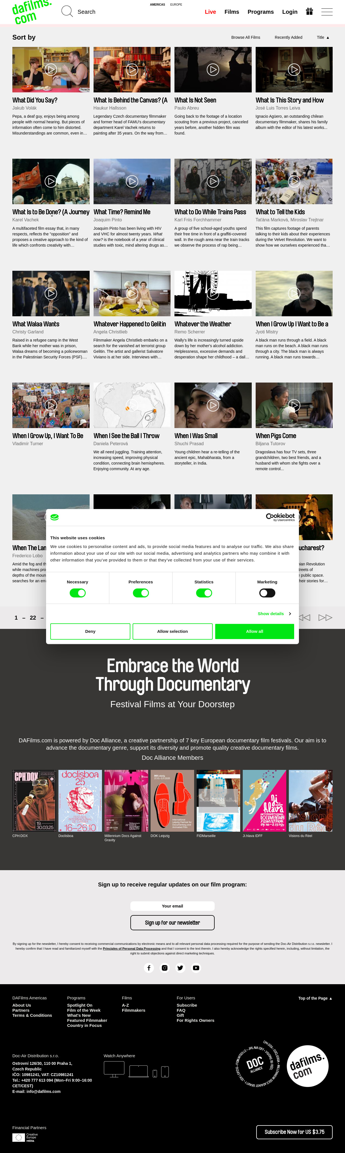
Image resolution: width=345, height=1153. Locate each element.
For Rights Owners (195, 1020)
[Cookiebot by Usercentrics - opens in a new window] (270, 517)
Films (231, 12)
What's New (79, 1015)
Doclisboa (65, 836)
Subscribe (187, 1005)
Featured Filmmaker (87, 1020)
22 (33, 618)
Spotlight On (79, 1005)
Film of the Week (84, 1010)
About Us (21, 1005)
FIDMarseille (206, 836)
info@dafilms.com (44, 1091)
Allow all (254, 631)
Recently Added (288, 37)
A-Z (125, 1005)
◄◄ (303, 617)
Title (320, 37)
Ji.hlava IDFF (253, 836)
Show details (271, 613)
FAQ (181, 1010)
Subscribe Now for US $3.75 (294, 1132)
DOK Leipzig (160, 836)
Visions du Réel (300, 836)
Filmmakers (133, 1010)
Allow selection (172, 631)
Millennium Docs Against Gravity (123, 838)
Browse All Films (245, 37)
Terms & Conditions (32, 1015)
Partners (20, 1010)
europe (176, 4)
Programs (261, 12)
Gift (180, 1015)
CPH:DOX (20, 836)
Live (210, 12)
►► (326, 617)
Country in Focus (84, 1025)
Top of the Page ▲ (315, 998)
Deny (90, 631)
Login (290, 12)
